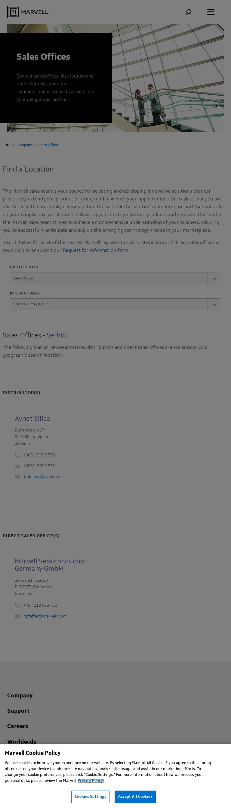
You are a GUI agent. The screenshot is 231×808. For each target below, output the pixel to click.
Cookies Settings (90, 797)
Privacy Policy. (91, 781)
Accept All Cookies (135, 797)
